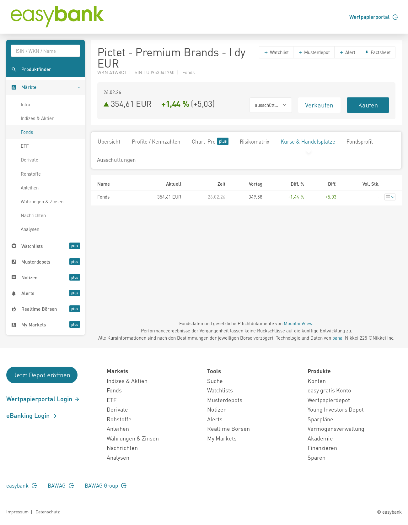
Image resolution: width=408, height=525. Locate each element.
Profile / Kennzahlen (156, 141)
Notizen (217, 409)
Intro (25, 104)
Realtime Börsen (228, 428)
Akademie (320, 438)
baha (337, 338)
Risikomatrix (254, 141)
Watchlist (276, 52)
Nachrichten (33, 215)
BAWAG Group (105, 485)
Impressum (17, 511)
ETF (25, 146)
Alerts (215, 419)
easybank (21, 485)
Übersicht (109, 141)
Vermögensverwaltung (336, 428)
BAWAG (61, 485)
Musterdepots (224, 399)
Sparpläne (320, 419)
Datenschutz (47, 511)
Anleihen (30, 187)
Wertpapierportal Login (43, 399)
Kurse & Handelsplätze (308, 141)
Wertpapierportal (373, 16)
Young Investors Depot (336, 409)
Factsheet (377, 52)
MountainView (298, 323)
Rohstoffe (31, 174)
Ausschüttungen (116, 159)
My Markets (222, 438)
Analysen (30, 229)
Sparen (316, 457)
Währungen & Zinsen (42, 201)
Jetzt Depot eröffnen (41, 375)
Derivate (29, 159)
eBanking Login (31, 415)
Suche (215, 380)
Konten (317, 380)
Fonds (27, 132)
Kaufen (368, 105)
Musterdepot (314, 52)
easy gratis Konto (329, 390)
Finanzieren (322, 447)
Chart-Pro (210, 141)
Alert (347, 52)
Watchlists (220, 390)
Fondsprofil (359, 141)
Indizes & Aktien (37, 118)
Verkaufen (319, 105)
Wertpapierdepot (329, 399)
